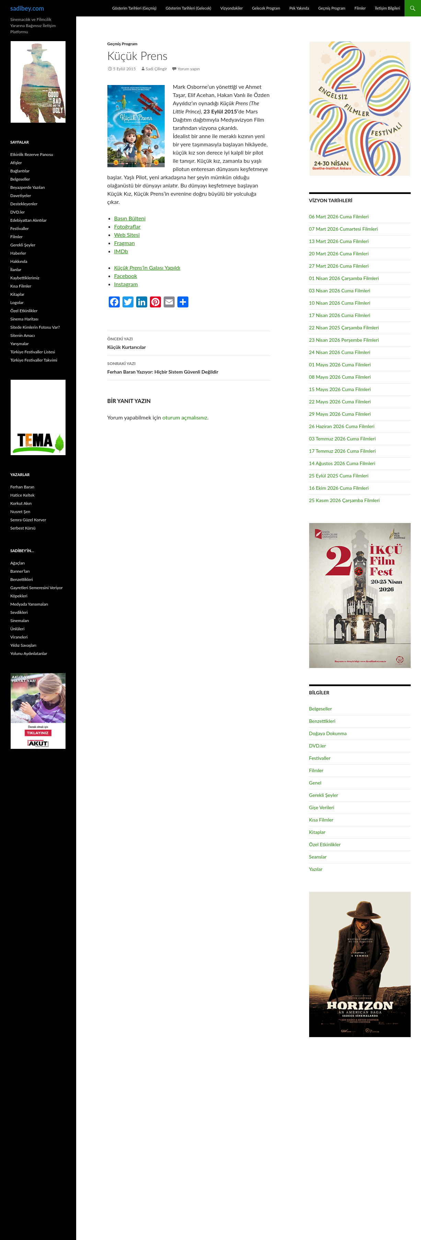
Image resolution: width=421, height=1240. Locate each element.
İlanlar (15, 269)
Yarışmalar (19, 343)
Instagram (126, 284)
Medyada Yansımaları (29, 604)
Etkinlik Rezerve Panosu (31, 154)
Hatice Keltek (22, 495)
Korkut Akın (21, 503)
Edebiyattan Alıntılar (28, 220)
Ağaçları (17, 563)
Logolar (17, 302)
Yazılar (316, 869)
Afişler (16, 162)
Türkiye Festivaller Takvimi (33, 360)
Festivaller (320, 758)
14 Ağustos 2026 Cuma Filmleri (342, 463)
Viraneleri (19, 637)
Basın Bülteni (130, 218)
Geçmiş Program (331, 8)
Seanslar (318, 857)
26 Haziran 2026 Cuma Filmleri (342, 426)
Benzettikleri (322, 721)
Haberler (18, 253)
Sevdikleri (19, 612)
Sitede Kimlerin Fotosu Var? (35, 327)
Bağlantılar (20, 170)
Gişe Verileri (322, 807)
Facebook (125, 275)
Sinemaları (19, 620)
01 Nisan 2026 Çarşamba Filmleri (344, 278)
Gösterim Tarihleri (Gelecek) (188, 8)
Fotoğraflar (127, 226)
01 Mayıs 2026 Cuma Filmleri (340, 364)
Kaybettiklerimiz (24, 277)
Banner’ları (20, 571)
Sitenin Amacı (22, 335)
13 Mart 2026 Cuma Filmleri (339, 241)
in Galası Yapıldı (147, 267)
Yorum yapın (189, 68)
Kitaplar (317, 832)
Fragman (124, 243)
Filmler (360, 8)
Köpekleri (18, 595)
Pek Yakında (299, 8)
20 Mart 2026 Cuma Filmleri (339, 253)
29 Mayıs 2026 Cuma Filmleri (340, 414)
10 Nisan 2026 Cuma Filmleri (340, 303)
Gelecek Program (266, 8)
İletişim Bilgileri (387, 8)
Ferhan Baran (22, 486)
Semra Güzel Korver (28, 519)
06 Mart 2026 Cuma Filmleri (339, 216)
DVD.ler (317, 746)
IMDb (121, 251)
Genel (315, 783)
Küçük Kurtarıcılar (188, 342)
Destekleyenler (23, 203)
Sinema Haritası (24, 318)
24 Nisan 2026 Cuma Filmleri (340, 352)
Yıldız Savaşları (23, 645)
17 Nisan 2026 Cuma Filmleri (340, 315)
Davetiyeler (20, 195)
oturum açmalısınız (184, 417)
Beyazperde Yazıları (27, 187)
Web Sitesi (127, 234)
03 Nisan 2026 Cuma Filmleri (340, 290)
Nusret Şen (20, 511)
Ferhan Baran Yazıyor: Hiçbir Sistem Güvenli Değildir (188, 367)
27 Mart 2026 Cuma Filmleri (339, 266)
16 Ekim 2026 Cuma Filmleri (339, 488)
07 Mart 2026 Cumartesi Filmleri (343, 229)
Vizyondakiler (231, 8)
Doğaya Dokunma (328, 733)
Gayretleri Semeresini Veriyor (36, 587)
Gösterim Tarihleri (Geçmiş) (134, 8)
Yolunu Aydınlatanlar (28, 653)
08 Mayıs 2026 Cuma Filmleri (340, 377)
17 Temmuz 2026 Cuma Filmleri (342, 451)
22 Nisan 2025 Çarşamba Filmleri (344, 327)
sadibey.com (27, 8)
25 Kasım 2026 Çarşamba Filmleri (344, 500)
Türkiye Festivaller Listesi (32, 351)
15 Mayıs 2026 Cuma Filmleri (340, 389)
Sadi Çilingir (156, 68)
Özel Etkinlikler (325, 844)
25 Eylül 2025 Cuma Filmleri (339, 475)
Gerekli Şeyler (323, 795)
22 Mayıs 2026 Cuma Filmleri (340, 401)
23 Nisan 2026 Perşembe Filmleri (344, 340)
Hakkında (18, 261)
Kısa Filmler (321, 820)
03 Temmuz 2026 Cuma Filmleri (342, 438)
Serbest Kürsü (22, 528)
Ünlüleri (17, 628)
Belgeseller (320, 709)
